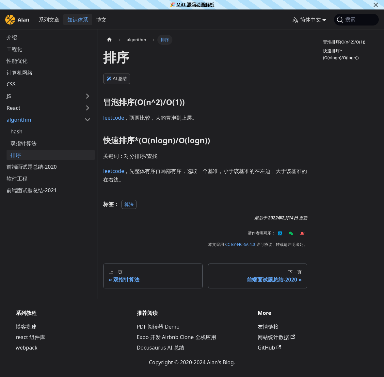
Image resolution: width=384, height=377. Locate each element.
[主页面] (109, 40)
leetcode (113, 117)
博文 (101, 19)
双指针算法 (23, 143)
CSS (11, 84)
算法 (129, 204)
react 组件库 (30, 337)
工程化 (14, 49)
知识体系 (77, 19)
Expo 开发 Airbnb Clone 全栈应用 (176, 337)
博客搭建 (26, 326)
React (13, 107)
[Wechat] (291, 233)
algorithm (19, 119)
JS (9, 96)
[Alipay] (280, 233)
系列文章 (49, 19)
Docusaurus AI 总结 (160, 347)
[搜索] (356, 20)
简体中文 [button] (306, 19)
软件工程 (17, 178)
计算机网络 (20, 72)
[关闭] (376, 4)
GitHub (269, 347)
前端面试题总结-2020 (32, 166)
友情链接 (268, 326)
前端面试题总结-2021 (32, 190)
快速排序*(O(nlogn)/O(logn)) (341, 54)
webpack (26, 347)
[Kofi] (302, 233)
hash (16, 131)
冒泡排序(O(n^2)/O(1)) (344, 42)
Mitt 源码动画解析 (195, 4)
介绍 (12, 37)
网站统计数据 (276, 337)
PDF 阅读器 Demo (158, 326)
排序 (15, 155)
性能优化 (17, 60)
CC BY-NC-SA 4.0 (240, 244)
